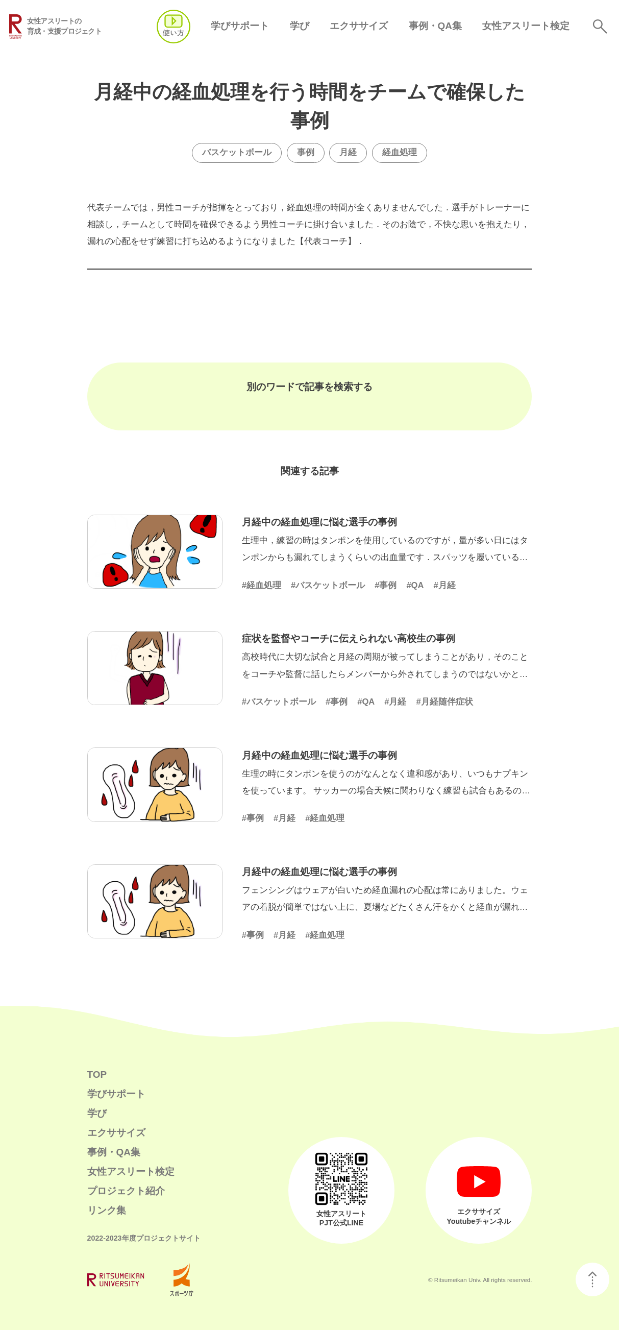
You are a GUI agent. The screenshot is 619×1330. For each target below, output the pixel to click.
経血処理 (399, 152)
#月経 (444, 585)
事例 (305, 152)
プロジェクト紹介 (126, 1191)
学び (299, 25)
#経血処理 (261, 585)
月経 (348, 152)
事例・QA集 (435, 25)
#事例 (386, 585)
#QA (415, 585)
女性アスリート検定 (526, 25)
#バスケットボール (328, 585)
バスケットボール (236, 152)
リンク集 (106, 1210)
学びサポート (240, 25)
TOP (97, 1074)
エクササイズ (359, 25)
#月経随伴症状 (444, 702)
